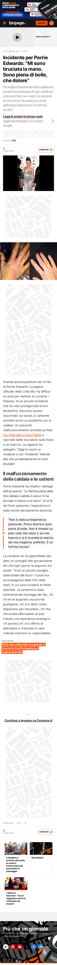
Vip (25, 823)
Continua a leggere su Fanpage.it (29, 720)
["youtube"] (19, 946)
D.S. (14, 140)
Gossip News (8, 823)
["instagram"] (13, 946)
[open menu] (3, 23)
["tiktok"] (6, 946)
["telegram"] (40, 946)
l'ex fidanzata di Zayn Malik (22, 435)
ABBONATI (42, 23)
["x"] (26, 946)
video (18, 823)
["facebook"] (33, 946)
